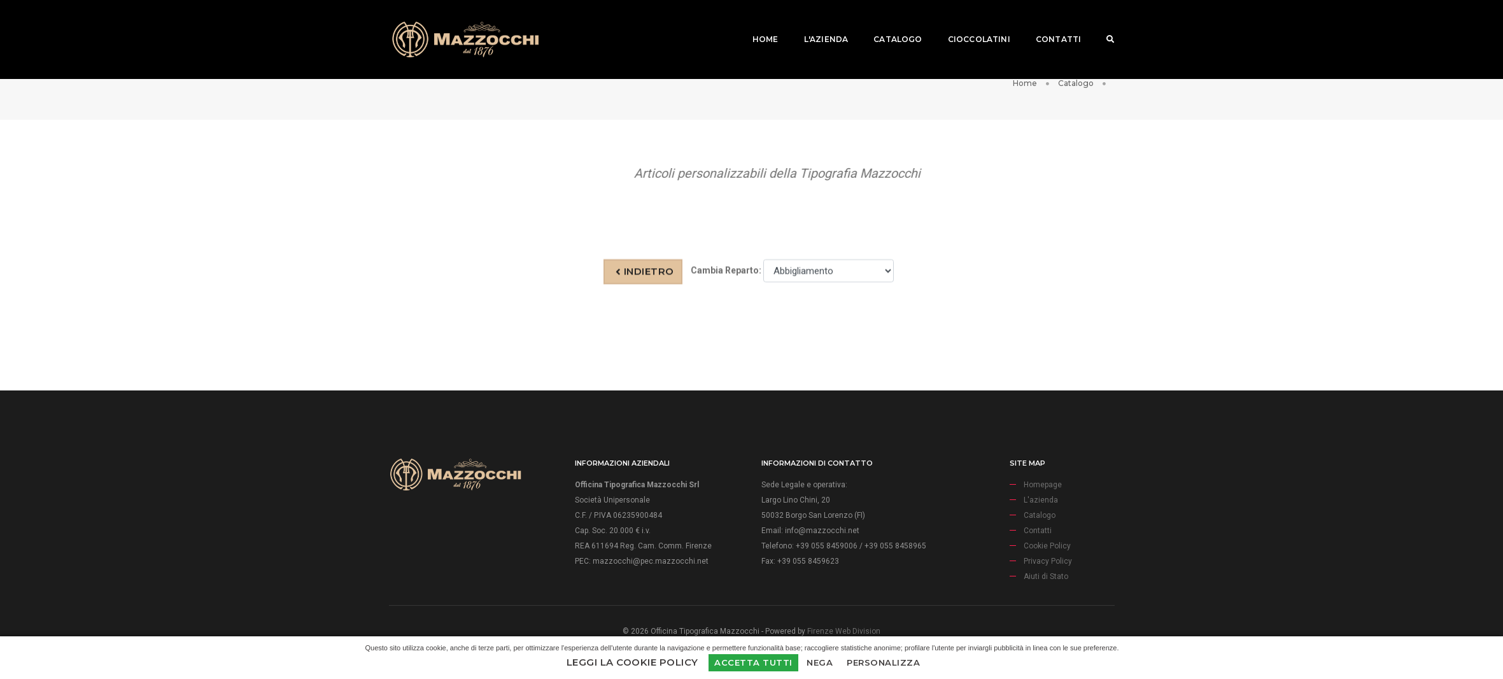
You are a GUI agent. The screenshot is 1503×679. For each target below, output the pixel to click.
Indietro (645, 281)
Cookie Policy (1047, 564)
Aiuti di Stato (1046, 594)
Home (756, 22)
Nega (820, 662)
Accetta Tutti (753, 662)
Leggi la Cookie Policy (632, 662)
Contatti (1048, 22)
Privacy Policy (1048, 579)
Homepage (1043, 503)
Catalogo (888, 22)
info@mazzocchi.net (822, 549)
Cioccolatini (969, 22)
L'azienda (816, 22)
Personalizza (883, 662)
